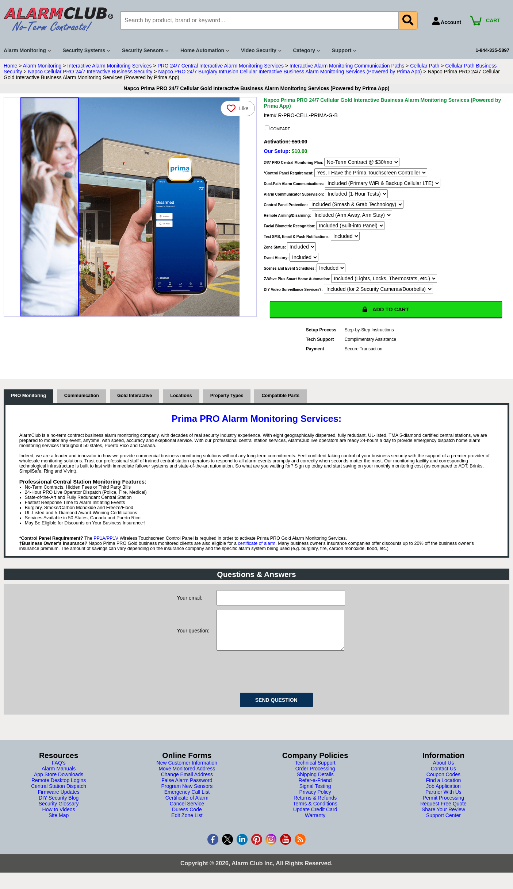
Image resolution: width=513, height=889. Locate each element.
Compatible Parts (280, 397)
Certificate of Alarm (186, 807)
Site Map (59, 824)
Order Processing (315, 778)
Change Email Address (187, 783)
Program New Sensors (187, 795)
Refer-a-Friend (315, 789)
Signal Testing (315, 795)
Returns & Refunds (315, 807)
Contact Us (443, 778)
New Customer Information (187, 772)
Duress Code (187, 818)
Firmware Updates (58, 801)
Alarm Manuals (59, 778)
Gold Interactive (134, 397)
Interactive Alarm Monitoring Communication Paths (347, 66)
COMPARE (278, 128)
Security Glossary (59, 813)
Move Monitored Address (186, 778)
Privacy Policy (315, 801)
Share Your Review (443, 818)
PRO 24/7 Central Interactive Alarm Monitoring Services (220, 66)
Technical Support (315, 772)
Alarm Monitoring (42, 66)
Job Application (443, 795)
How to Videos (58, 818)
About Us (443, 772)
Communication (81, 397)
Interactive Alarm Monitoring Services (109, 66)
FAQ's (59, 772)
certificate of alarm (256, 545)
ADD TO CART (386, 310)
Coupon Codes (443, 783)
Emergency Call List (187, 801)
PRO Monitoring (28, 397)
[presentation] (272, 679)
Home (10, 66)
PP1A (99, 540)
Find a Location (443, 789)
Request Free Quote (443, 813)
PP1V (112, 540)
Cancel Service (187, 813)
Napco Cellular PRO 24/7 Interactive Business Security (90, 71)
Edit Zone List (187, 824)
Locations (181, 397)
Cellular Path (424, 66)
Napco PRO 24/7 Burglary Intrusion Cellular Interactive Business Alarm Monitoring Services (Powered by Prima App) (290, 71)
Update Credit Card (315, 818)
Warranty (315, 824)
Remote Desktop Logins (58, 789)
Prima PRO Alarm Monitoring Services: (256, 420)
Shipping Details (315, 783)
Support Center (443, 824)
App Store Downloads (58, 783)
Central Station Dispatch (58, 795)
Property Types (227, 397)
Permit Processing (443, 807)
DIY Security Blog (59, 807)
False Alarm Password (186, 789)
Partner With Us (443, 801)
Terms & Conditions (315, 813)
